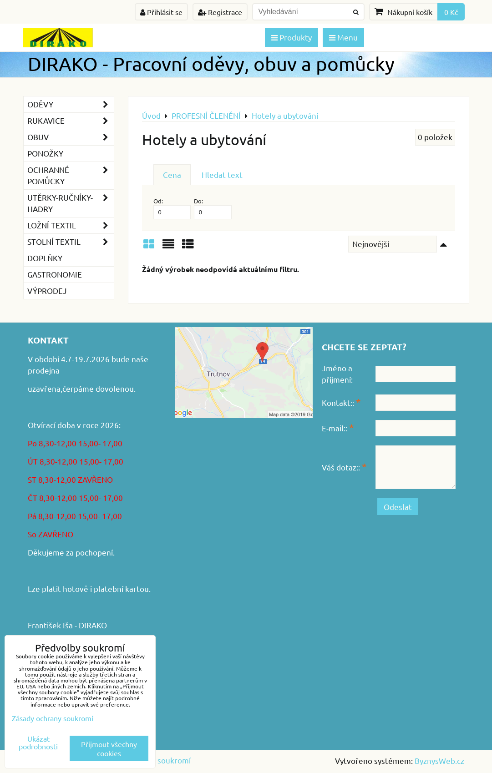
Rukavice (70, 121)
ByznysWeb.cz (439, 760)
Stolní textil (70, 242)
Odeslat (398, 506)
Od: (172, 208)
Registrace (220, 11)
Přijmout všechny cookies (109, 748)
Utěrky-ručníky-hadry (70, 203)
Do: (213, 208)
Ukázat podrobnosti (38, 742)
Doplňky (44, 258)
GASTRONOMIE (54, 274)
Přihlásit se (161, 11)
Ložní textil (70, 225)
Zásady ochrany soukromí (52, 717)
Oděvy (70, 104)
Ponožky (45, 153)
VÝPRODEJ (47, 290)
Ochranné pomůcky (70, 175)
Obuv (70, 137)
